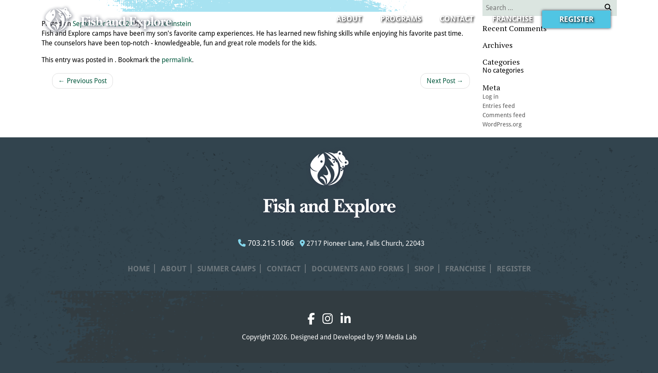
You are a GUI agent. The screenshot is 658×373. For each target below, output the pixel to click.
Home (139, 268)
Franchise (512, 18)
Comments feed (503, 115)
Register (576, 19)
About (349, 18)
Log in (490, 96)
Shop (424, 268)
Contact (457, 18)
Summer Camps (226, 268)
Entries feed (498, 105)
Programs (400, 18)
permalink (177, 60)
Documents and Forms (358, 268)
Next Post (445, 81)
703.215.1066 (266, 243)
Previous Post (82, 81)
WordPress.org (502, 124)
